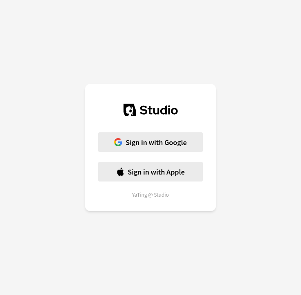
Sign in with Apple (150, 172)
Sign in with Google (150, 142)
